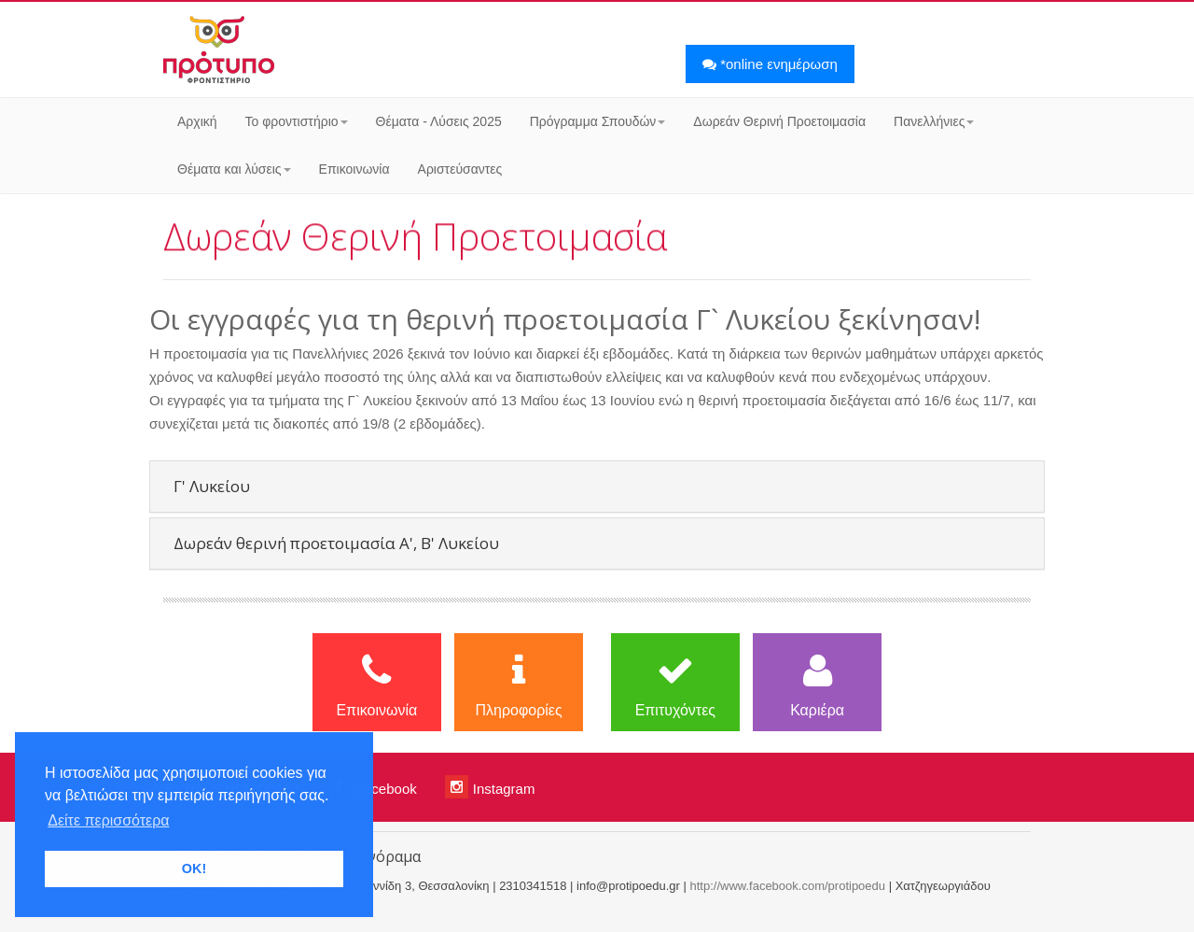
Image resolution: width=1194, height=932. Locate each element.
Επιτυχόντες (675, 685)
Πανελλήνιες (934, 121)
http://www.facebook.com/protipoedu (787, 886)
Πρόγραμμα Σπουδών (598, 121)
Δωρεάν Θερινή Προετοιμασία (779, 121)
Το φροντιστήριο (296, 121)
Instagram (490, 786)
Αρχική (197, 121)
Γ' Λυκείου (212, 486)
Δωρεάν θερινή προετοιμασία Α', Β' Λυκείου (336, 543)
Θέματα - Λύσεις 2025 (439, 121)
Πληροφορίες (518, 685)
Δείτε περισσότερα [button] (108, 820)
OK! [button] (194, 868)
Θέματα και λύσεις (234, 169)
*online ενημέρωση (770, 64)
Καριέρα (817, 685)
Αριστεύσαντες (460, 169)
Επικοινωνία (354, 169)
